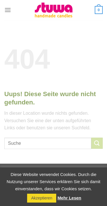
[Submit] (97, 143)
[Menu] (7, 10)
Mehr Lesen (69, 197)
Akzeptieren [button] (41, 198)
